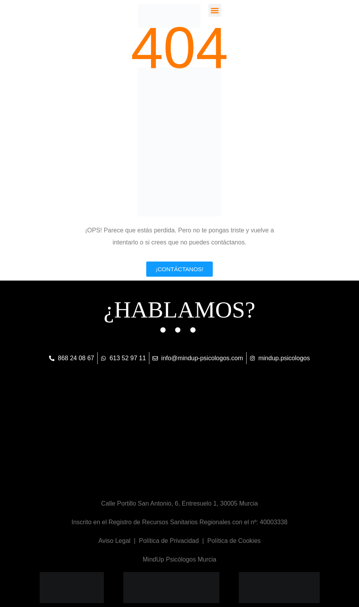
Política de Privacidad (169, 540)
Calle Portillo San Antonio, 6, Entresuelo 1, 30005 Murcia (179, 503)
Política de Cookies (234, 540)
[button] (214, 10)
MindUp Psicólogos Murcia (179, 559)
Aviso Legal (114, 540)
